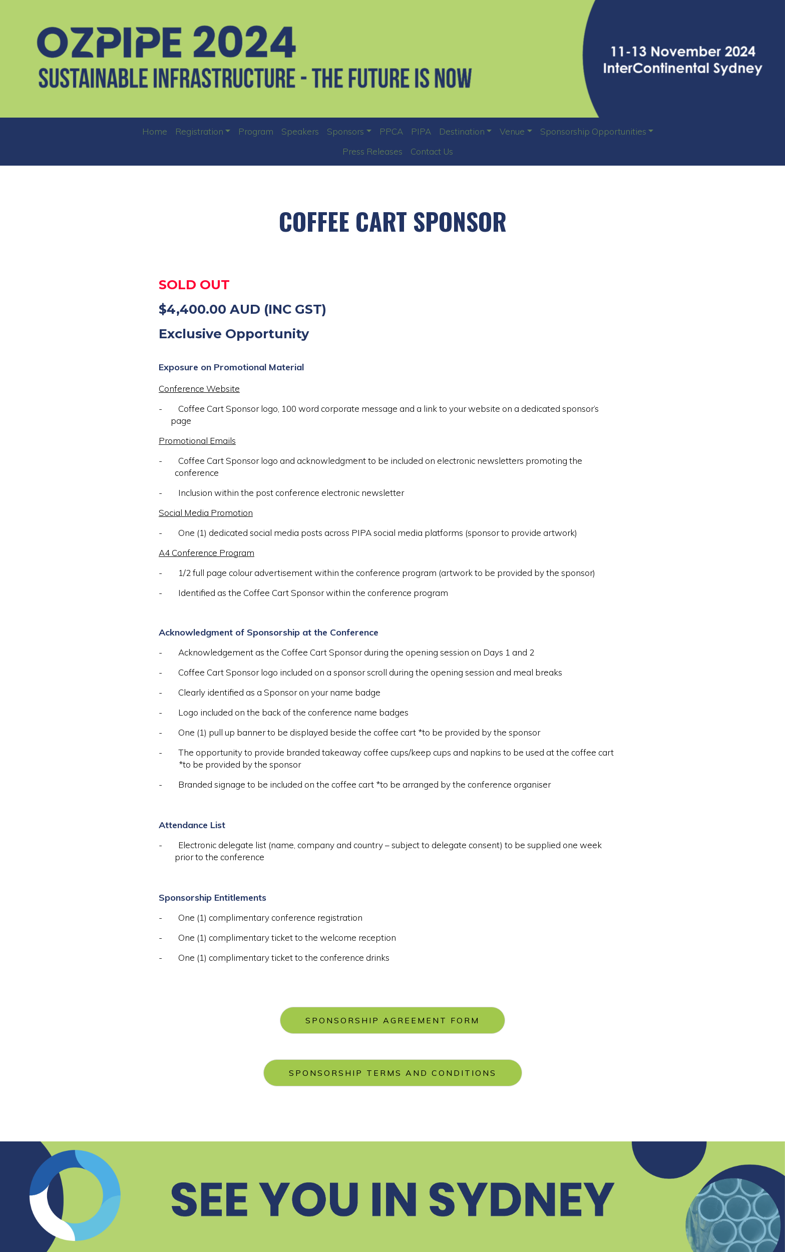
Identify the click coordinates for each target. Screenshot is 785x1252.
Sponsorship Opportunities (593, 131)
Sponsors (345, 131)
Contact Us (432, 151)
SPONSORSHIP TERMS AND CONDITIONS (393, 1069)
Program (255, 131)
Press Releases (372, 151)
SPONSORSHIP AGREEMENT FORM (392, 1017)
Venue (512, 131)
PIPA (421, 131)
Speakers (300, 131)
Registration (199, 131)
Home (154, 131)
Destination (462, 131)
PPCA (391, 131)
